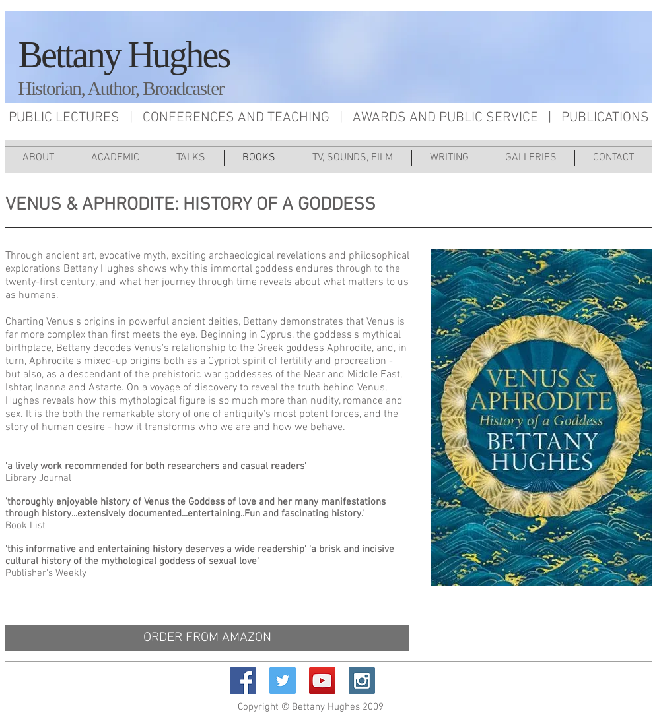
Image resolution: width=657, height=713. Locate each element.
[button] (352, 158)
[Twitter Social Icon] (282, 680)
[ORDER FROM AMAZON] (207, 638)
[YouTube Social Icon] (322, 680)
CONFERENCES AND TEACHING (236, 117)
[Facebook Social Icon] (243, 680)
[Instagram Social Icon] (362, 680)
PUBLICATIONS (605, 117)
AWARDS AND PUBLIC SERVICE (445, 117)
